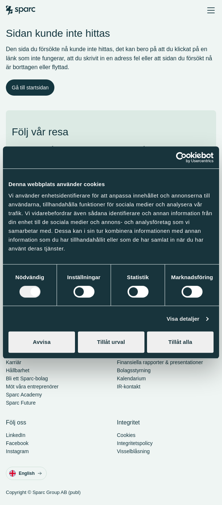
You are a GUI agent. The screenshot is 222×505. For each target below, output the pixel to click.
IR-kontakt (128, 387)
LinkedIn (15, 435)
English (25, 473)
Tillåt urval (111, 342)
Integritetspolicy (135, 443)
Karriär (13, 362)
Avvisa (41, 342)
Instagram (17, 451)
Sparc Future (21, 403)
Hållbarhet (17, 370)
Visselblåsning (133, 451)
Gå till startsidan (30, 87)
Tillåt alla (180, 342)
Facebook (17, 443)
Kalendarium (131, 378)
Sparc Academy (24, 395)
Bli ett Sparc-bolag (27, 378)
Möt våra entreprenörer (32, 387)
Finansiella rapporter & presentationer (160, 362)
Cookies (126, 435)
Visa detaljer (182, 319)
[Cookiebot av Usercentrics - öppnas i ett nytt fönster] (181, 157)
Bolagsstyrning (134, 370)
